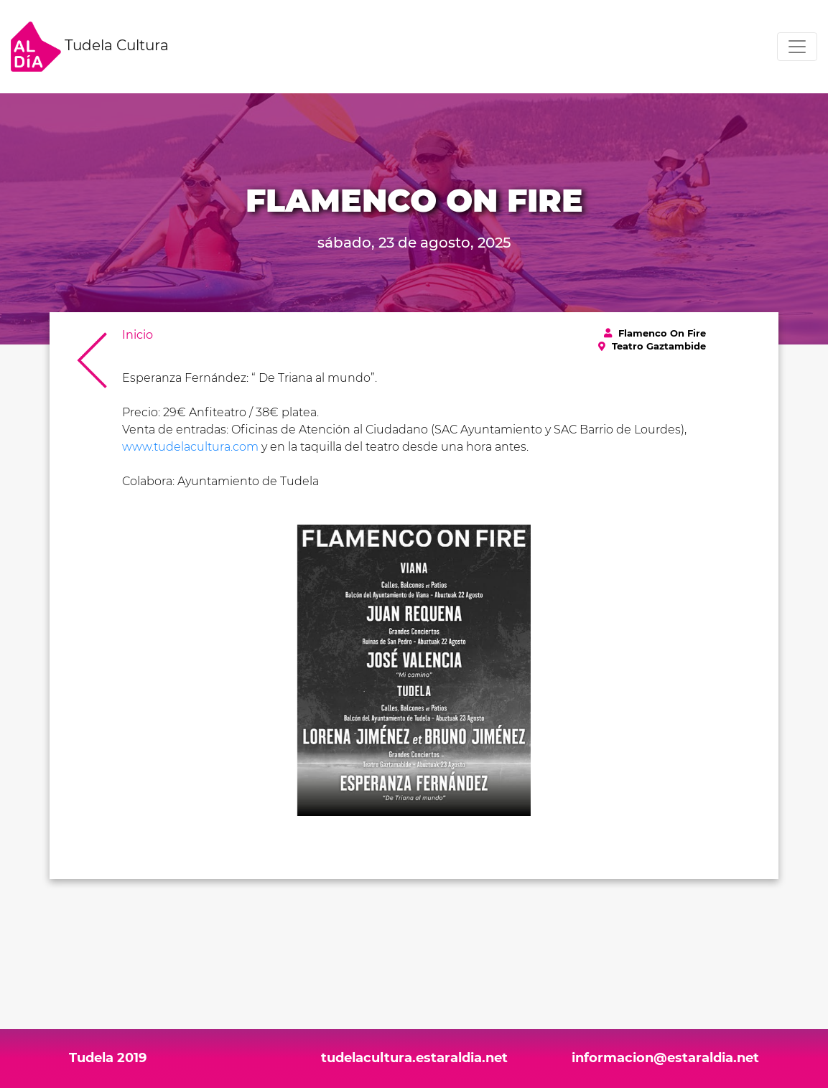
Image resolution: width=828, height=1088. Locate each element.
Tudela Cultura (90, 47)
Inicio (137, 335)
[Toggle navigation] (797, 46)
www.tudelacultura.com (190, 447)
